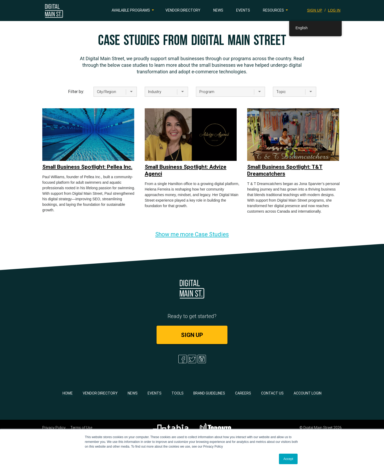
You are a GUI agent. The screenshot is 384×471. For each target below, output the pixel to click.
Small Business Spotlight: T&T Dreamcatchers (285, 170)
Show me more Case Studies (192, 234)
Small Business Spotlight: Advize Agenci (185, 170)
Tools (178, 393)
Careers (243, 393)
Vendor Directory (182, 10)
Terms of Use (81, 427)
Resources (273, 10)
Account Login (307, 393)
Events (243, 10)
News (218, 10)
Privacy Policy (54, 427)
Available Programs (131, 10)
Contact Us (272, 393)
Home (68, 393)
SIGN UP (314, 10)
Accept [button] (288, 459)
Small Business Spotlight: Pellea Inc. (87, 166)
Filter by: (76, 91)
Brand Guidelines (209, 393)
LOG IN (334, 10)
